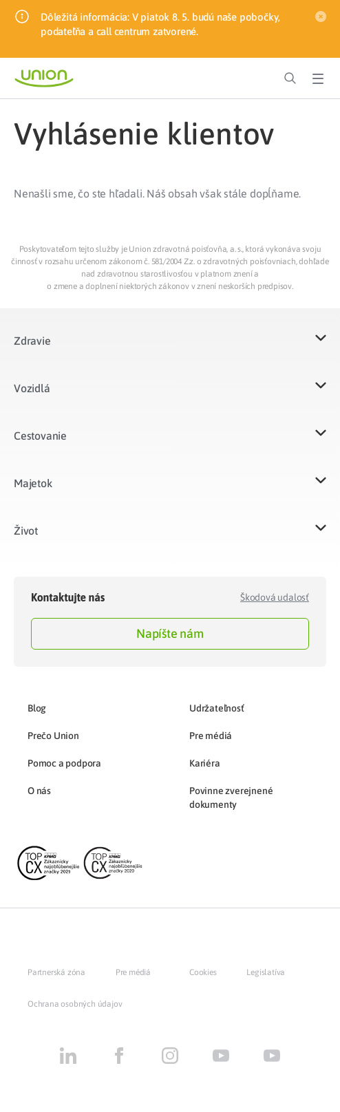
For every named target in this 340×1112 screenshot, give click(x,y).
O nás (39, 790)
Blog (37, 708)
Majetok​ (33, 483)
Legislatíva (265, 972)
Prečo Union (53, 735)
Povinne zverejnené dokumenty (231, 797)
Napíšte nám (170, 633)
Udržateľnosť (216, 708)
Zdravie (32, 340)
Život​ (26, 530)
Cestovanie (40, 435)
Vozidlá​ (32, 388)
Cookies (203, 972)
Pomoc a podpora (64, 763)
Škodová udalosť (274, 597)
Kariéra (204, 763)
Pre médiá (210, 735)
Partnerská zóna (56, 972)
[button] (170, 349)
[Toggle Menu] (318, 78)
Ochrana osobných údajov (75, 1004)
